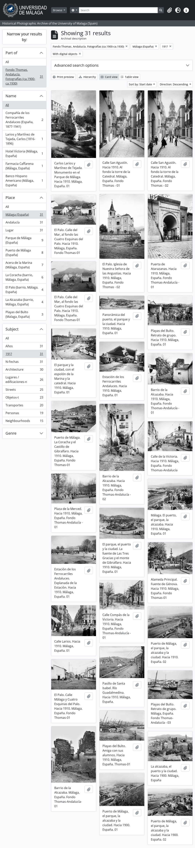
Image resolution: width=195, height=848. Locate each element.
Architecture (24, 370)
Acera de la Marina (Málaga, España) (24, 265)
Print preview (63, 77)
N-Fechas (24, 362)
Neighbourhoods (24, 421)
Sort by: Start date (141, 84)
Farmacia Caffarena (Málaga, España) (24, 166)
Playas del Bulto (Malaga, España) (24, 314)
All (7, 62)
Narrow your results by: (24, 36)
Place (10, 197)
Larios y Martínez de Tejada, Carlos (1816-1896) (24, 139)
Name (11, 95)
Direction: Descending (174, 84)
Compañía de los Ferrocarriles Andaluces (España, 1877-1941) (24, 120)
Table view (129, 77)
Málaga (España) (24, 215)
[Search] (118, 10)
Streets (24, 390)
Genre (11, 433)
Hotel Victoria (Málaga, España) (24, 153)
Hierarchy (87, 77)
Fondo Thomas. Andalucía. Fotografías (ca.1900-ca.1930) (24, 77)
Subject (12, 329)
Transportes (24, 406)
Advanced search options (76, 65)
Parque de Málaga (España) (24, 240)
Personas (24, 414)
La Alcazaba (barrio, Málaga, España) (24, 302)
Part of (11, 52)
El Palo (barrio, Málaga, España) (24, 289)
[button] (169, 10)
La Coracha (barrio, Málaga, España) (24, 277)
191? (24, 355)
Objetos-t (24, 398)
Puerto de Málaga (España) (24, 252)
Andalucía (24, 223)
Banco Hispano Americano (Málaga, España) (24, 180)
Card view (109, 77)
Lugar (24, 231)
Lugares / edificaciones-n (24, 379)
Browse (58, 10)
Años (24, 347)
